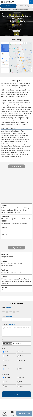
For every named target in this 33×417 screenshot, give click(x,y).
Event (8, 6)
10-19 (5, 352)
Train (20, 386)
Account (30, 2)
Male (20, 369)
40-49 (20, 356)
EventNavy (9, 2)
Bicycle (20, 377)
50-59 (6, 360)
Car (19, 382)
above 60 (21, 360)
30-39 (6, 356)
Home (4, 9)
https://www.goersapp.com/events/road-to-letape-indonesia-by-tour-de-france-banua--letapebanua (16, 281)
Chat (12, 413)
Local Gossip (24, 6)
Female (6, 369)
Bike (5, 382)
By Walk (6, 377)
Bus (5, 386)
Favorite (4, 413)
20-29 (20, 352)
